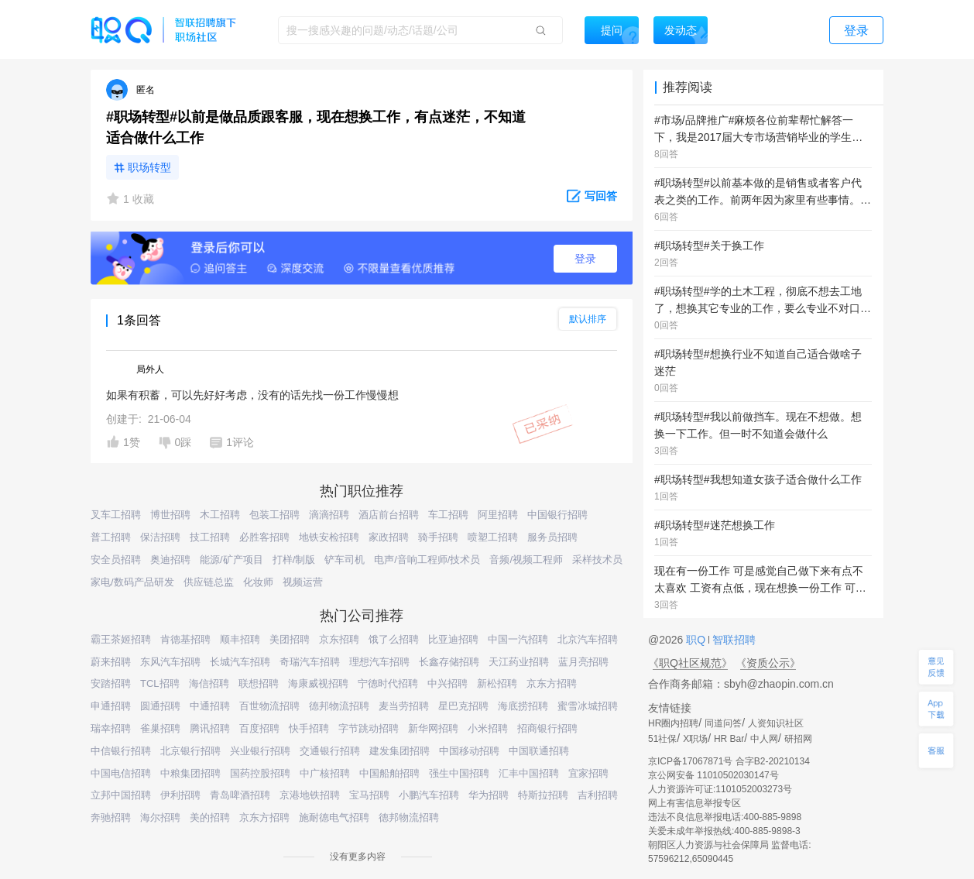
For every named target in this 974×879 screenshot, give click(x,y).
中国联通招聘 (539, 751)
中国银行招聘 (557, 514)
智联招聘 (732, 639)
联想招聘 (258, 683)
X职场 (695, 738)
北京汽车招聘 (587, 639)
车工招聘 (448, 514)
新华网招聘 (433, 728)
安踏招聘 (111, 683)
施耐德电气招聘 (334, 817)
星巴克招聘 (463, 706)
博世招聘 (170, 514)
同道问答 (723, 723)
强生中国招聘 (459, 773)
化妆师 (258, 582)
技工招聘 (210, 537)
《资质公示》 (768, 663)
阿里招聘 (498, 514)
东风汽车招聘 (170, 662)
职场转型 (149, 167)
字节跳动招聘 (368, 728)
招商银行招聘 (547, 728)
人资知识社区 (776, 723)
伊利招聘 (180, 795)
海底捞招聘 (523, 706)
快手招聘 (309, 728)
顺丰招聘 (240, 639)
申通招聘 (111, 706)
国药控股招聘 (260, 773)
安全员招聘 (116, 559)
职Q (697, 639)
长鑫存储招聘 (449, 662)
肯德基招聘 (185, 639)
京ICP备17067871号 (690, 761)
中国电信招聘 (121, 773)
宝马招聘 (369, 795)
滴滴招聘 (329, 514)
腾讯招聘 (210, 728)
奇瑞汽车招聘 (310, 662)
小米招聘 (488, 728)
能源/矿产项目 (231, 559)
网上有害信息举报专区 (694, 803)
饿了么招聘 (394, 639)
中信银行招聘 (121, 751)
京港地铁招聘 (310, 795)
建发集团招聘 (399, 751)
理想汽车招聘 (379, 662)
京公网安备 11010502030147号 (713, 775)
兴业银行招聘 (260, 751)
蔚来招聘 (111, 662)
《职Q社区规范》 (690, 663)
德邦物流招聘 (339, 706)
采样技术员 (597, 559)
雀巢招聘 (160, 728)
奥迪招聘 (170, 559)
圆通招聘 (160, 706)
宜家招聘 (588, 773)
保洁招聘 (160, 537)
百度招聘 (259, 728)
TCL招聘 (160, 683)
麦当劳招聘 (404, 706)
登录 (585, 258)
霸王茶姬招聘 (121, 639)
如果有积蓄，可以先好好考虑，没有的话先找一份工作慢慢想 (252, 395)
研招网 (798, 738)
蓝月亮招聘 (583, 662)
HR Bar (729, 738)
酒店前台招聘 (388, 514)
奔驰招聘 (111, 817)
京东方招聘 (551, 683)
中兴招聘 (447, 683)
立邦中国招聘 (121, 795)
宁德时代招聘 (388, 683)
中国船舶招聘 (389, 773)
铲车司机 (344, 559)
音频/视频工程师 (526, 559)
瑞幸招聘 (111, 728)
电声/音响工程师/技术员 (427, 559)
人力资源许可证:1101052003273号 (720, 789)
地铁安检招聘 (329, 537)
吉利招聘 (598, 795)
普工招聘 (111, 537)
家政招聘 (389, 537)
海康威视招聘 (318, 683)
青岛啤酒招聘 (240, 795)
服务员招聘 (552, 537)
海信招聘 (209, 683)
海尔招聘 (160, 817)
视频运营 (303, 582)
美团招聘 (289, 639)
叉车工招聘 (116, 514)
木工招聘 (220, 514)
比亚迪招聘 (453, 639)
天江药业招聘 (519, 662)
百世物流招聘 (269, 706)
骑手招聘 (438, 537)
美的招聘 (210, 817)
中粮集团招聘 (190, 773)
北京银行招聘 (190, 751)
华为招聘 (488, 795)
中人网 (764, 738)
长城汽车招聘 (240, 662)
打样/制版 (294, 559)
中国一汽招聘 (518, 639)
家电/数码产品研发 (132, 582)
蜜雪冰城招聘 (587, 706)
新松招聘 (497, 683)
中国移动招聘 (469, 751)
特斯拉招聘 (543, 795)
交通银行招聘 (330, 751)
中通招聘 (210, 706)
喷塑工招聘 (493, 537)
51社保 (662, 738)
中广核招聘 (325, 773)
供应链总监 (208, 582)
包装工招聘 (274, 514)
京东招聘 (339, 639)
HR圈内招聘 (673, 723)
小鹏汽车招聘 (429, 795)
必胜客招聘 (264, 537)
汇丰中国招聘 (529, 773)
